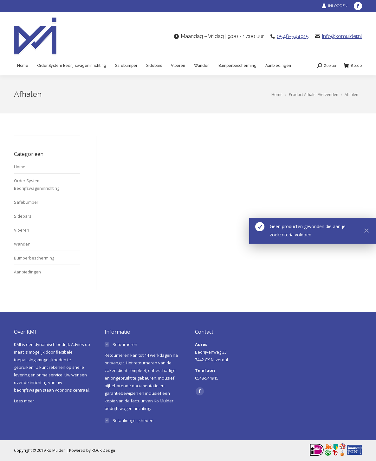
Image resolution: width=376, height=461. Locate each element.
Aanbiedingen (27, 272)
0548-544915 (293, 36)
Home (19, 167)
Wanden (22, 244)
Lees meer (24, 401)
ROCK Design (103, 450)
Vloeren (21, 230)
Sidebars (22, 216)
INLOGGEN (334, 5)
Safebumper (26, 202)
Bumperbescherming (34, 258)
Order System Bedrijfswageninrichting (36, 184)
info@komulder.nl (342, 36)
